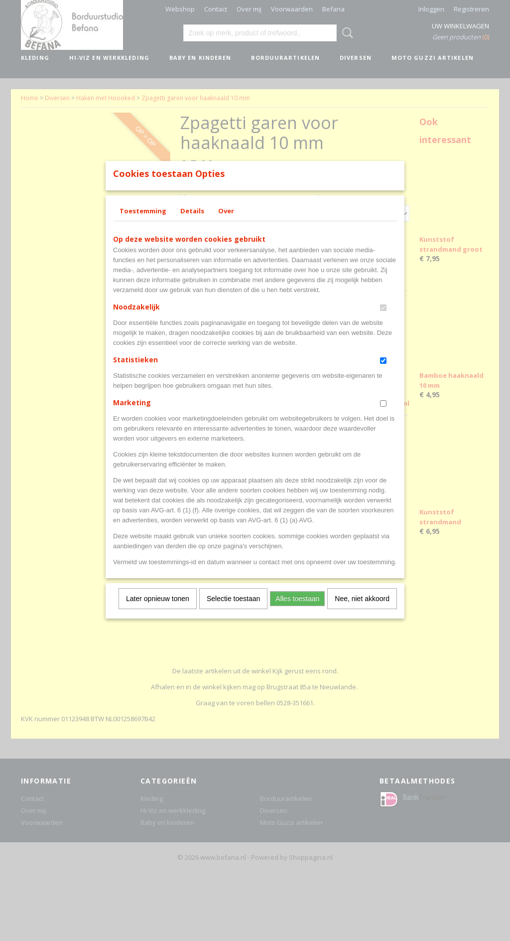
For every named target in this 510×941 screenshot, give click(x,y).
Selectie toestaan (233, 612)
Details (192, 223)
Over (226, 223)
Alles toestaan (297, 612)
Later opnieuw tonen (157, 612)
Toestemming (143, 223)
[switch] (383, 320)
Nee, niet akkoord (362, 612)
